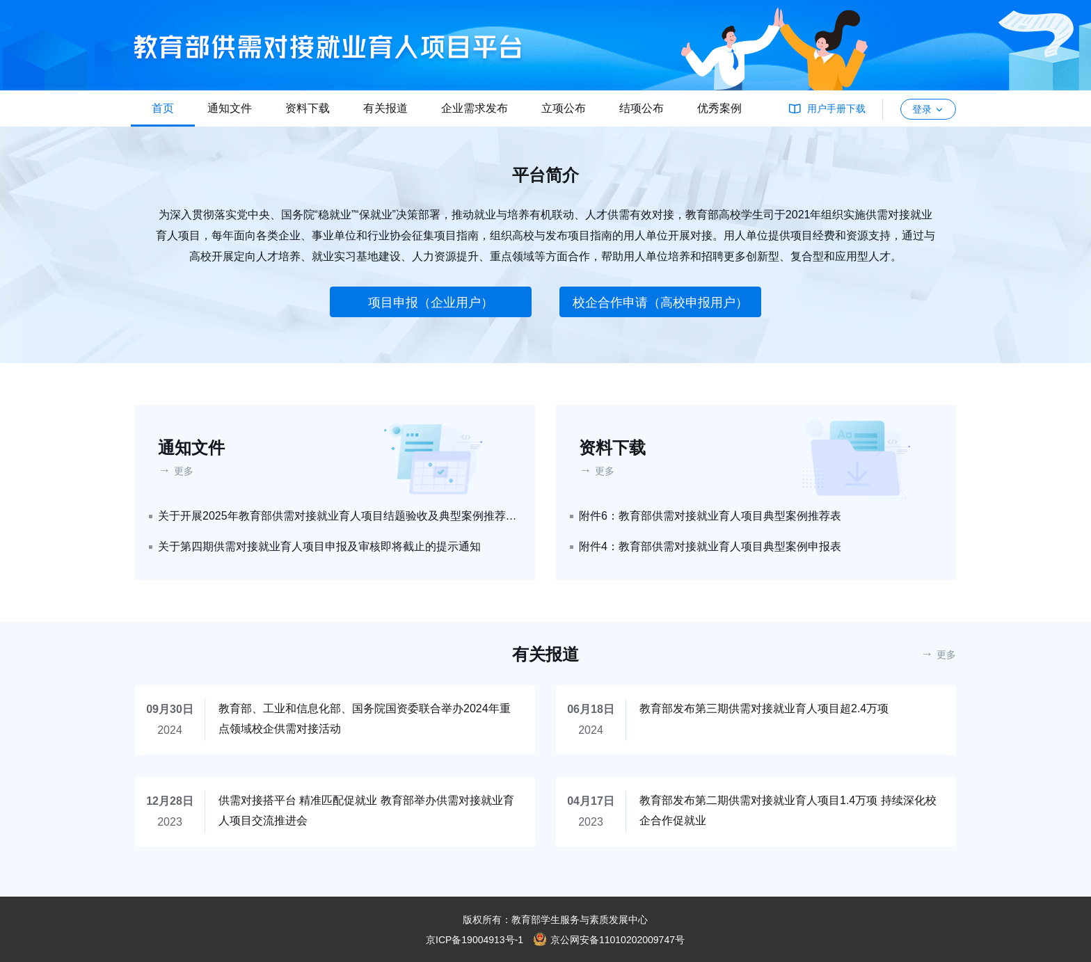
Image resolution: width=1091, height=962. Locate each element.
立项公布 (563, 108)
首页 (163, 108)
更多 (183, 470)
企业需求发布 (474, 108)
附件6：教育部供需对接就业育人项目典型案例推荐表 (710, 516)
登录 (928, 109)
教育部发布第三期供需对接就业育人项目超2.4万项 (764, 708)
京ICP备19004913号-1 (474, 939)
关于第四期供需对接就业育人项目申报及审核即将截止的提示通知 (319, 546)
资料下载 (307, 108)
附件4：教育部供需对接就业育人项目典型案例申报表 (710, 546)
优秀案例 (719, 108)
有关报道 (385, 108)
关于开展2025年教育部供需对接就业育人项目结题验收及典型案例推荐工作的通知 (338, 516)
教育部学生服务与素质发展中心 (579, 919)
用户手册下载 (836, 108)
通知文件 (229, 108)
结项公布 (641, 108)
